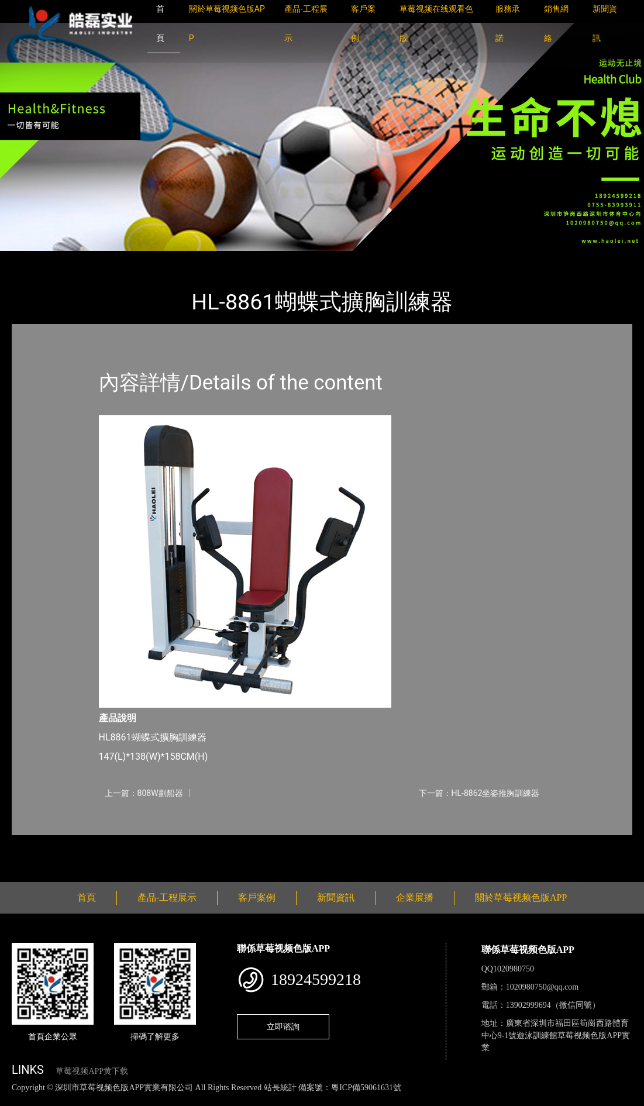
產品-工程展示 (81, 259)
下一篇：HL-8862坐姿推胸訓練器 (479, 793)
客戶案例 (256, 897)
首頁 (32, 259)
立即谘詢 (283, 1026)
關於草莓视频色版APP (521, 897)
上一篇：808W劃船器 (144, 793)
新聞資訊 (335, 897)
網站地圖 (17, 1100)
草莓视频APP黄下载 (92, 1071)
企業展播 (414, 897)
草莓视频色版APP (157, 259)
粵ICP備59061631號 (366, 1087)
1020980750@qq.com (542, 987)
